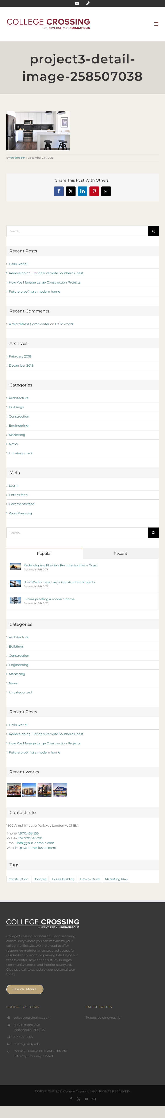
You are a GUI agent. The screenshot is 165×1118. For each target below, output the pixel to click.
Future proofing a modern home (34, 291)
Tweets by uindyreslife (103, 1017)
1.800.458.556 (28, 833)
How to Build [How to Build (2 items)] (90, 879)
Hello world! (18, 264)
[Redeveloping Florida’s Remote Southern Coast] (15, 565)
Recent (120, 553)
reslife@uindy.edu (27, 1044)
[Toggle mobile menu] (156, 24)
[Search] (153, 231)
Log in (14, 486)
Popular (44, 553)
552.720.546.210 (30, 838)
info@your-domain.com (35, 843)
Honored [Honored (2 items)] (40, 879)
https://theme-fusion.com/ (35, 848)
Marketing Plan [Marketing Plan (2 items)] (116, 879)
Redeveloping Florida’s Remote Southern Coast (46, 273)
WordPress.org (20, 513)
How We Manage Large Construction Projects (44, 282)
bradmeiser (17, 157)
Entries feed (18, 495)
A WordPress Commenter (29, 324)
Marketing (17, 435)
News (13, 444)
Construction (19, 416)
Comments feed (21, 504)
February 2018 (20, 356)
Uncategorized (20, 453)
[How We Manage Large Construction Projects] (15, 582)
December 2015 (21, 365)
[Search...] (77, 231)
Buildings (16, 407)
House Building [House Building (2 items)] (63, 879)
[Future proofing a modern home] (15, 599)
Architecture (18, 398)
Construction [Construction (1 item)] (18, 879)
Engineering (18, 425)
